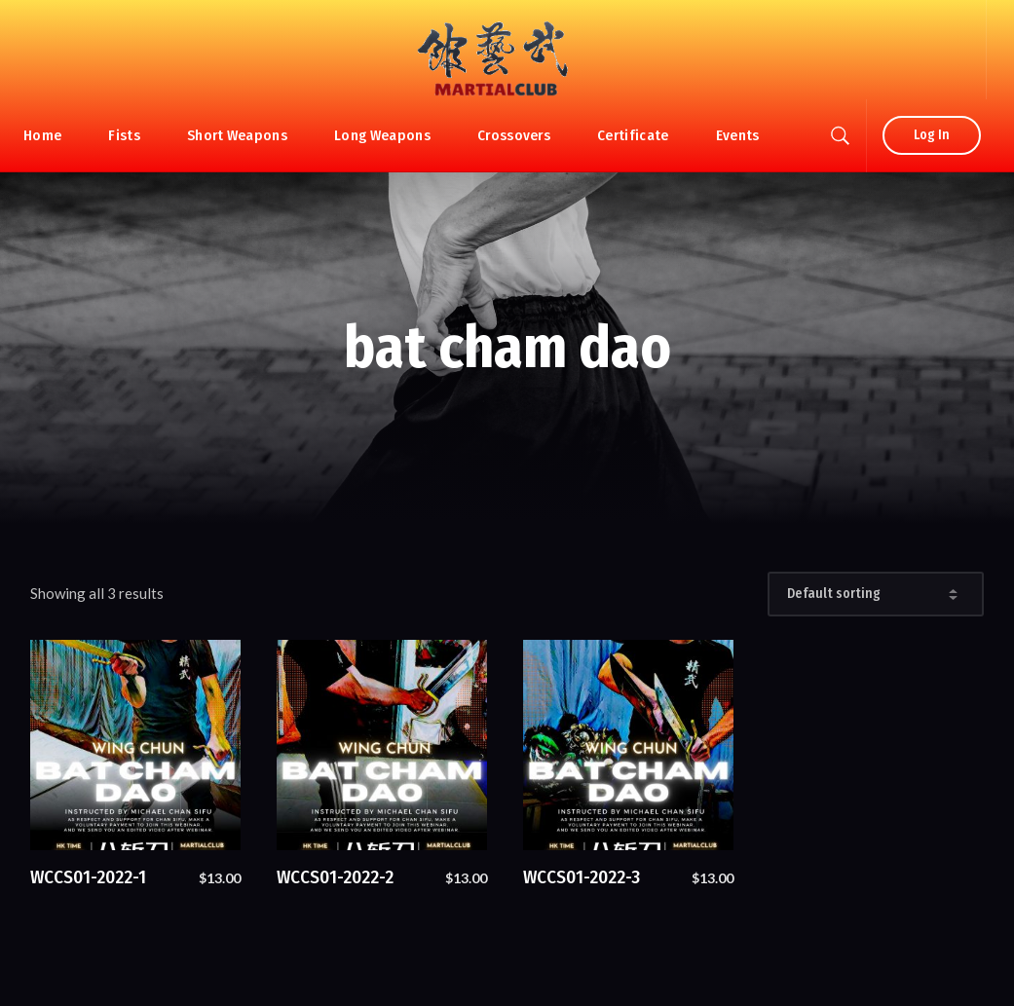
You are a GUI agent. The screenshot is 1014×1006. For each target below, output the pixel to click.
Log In (932, 135)
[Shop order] (876, 594)
